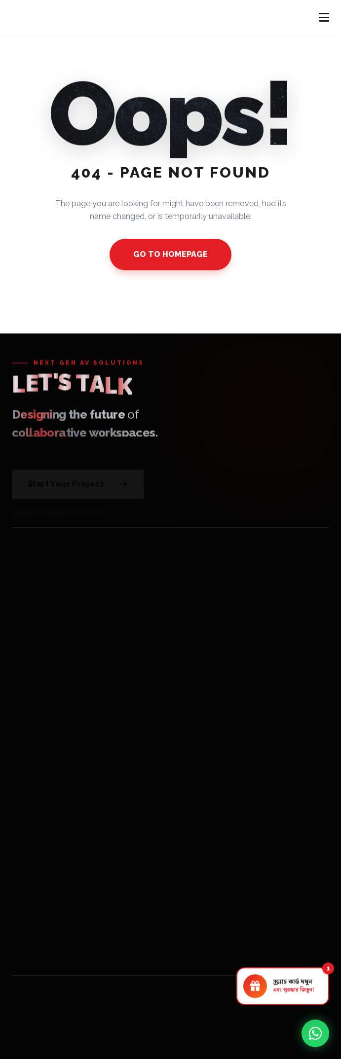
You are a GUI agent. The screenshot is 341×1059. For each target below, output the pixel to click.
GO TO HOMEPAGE (170, 254)
